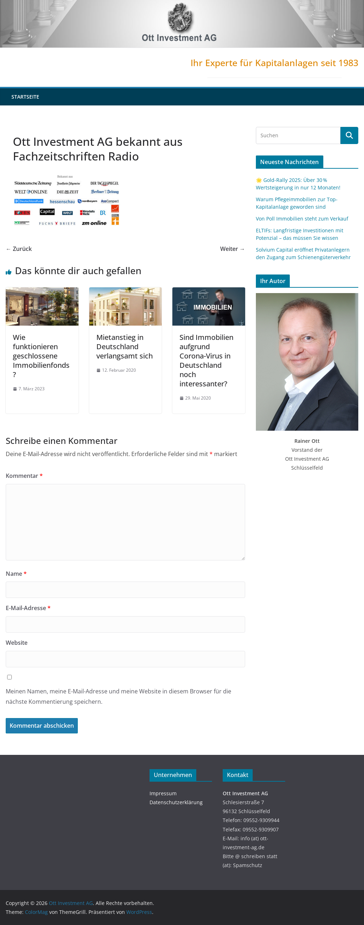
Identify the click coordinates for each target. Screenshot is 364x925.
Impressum (163, 793)
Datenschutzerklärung (176, 802)
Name (16, 574)
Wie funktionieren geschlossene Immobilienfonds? (41, 355)
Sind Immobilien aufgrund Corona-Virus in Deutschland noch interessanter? (206, 360)
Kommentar (24, 476)
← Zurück (19, 249)
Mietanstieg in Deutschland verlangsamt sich (124, 346)
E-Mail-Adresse (28, 608)
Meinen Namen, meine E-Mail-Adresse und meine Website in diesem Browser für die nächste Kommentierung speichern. (118, 696)
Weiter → (232, 249)
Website (16, 643)
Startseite (25, 96)
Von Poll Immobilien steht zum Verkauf (302, 218)
